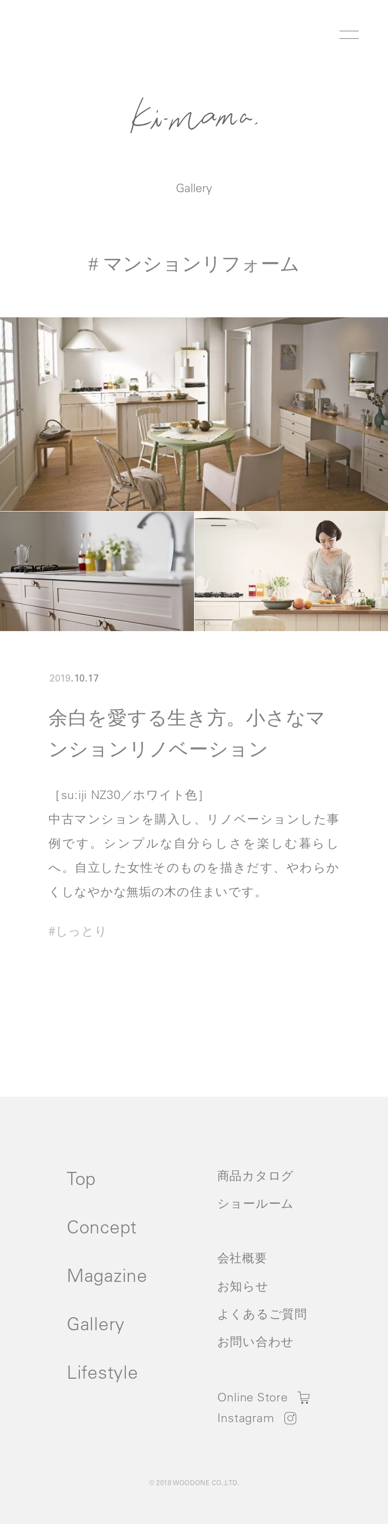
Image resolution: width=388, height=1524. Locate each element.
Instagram (245, 1418)
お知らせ (243, 1285)
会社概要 (242, 1257)
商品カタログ (255, 1175)
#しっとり (78, 931)
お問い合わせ (255, 1341)
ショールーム (255, 1203)
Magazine (107, 1275)
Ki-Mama (194, 115)
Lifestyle (102, 1372)
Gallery (194, 187)
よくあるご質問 (262, 1313)
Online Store (252, 1397)
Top (81, 1178)
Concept (102, 1226)
